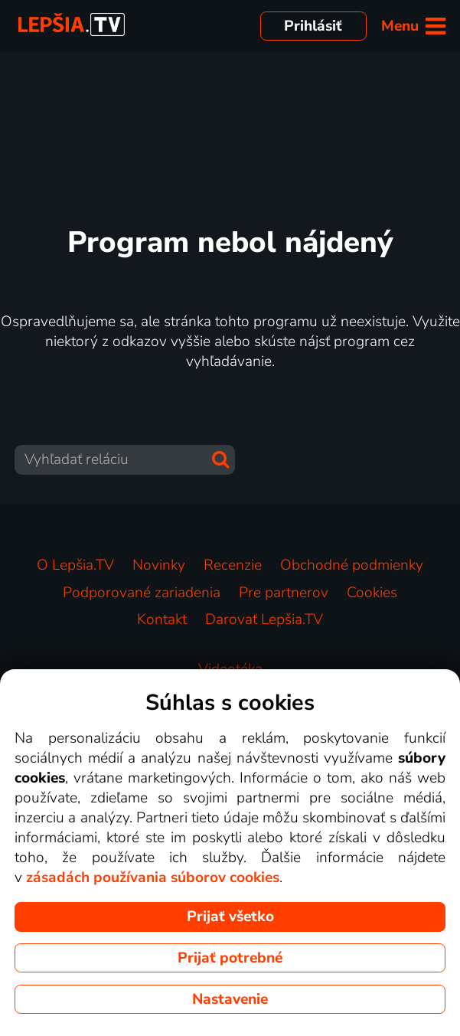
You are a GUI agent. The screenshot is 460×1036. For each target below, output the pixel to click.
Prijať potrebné (230, 958)
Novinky (158, 565)
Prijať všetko (230, 917)
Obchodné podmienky (351, 565)
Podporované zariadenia (141, 593)
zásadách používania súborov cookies (152, 877)
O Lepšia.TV (75, 565)
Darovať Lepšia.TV (264, 619)
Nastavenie (230, 999)
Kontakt (162, 619)
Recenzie (233, 565)
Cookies (372, 593)
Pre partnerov (283, 593)
